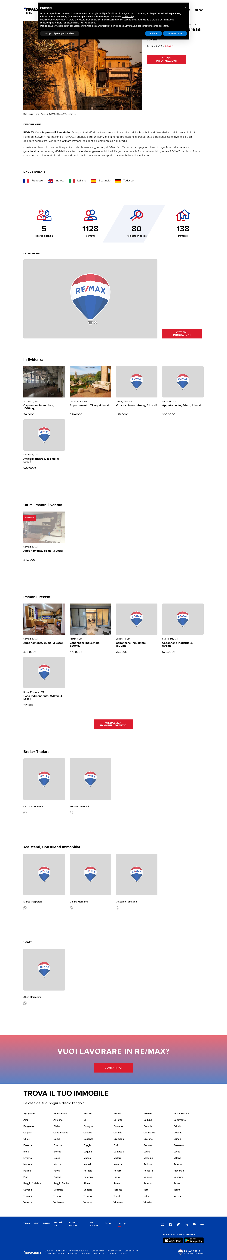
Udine (147, 1196)
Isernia (57, 1152)
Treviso (87, 1196)
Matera (118, 1158)
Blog (108, 1223)
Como (56, 1139)
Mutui (46, 1223)
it (119, 1224)
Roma (117, 1183)
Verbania (58, 1202)
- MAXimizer (98, 1254)
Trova (37, 114)
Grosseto (179, 1145)
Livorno (27, 1158)
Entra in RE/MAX (74, 1224)
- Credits (122, 1254)
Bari (85, 1120)
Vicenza (118, 1202)
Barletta (118, 1120)
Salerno (148, 1183)
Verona (87, 1202)
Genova (148, 1145)
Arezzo (148, 1113)
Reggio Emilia (61, 1183)
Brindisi (178, 1126)
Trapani (27, 1196)
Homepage (28, 114)
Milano (177, 1158)
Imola (26, 1152)
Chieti (26, 1139)
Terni (146, 1190)
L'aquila (87, 1152)
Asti (25, 1120)
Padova (148, 1164)
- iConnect (84, 1254)
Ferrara (27, 1145)
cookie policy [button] (128, 16)
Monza (57, 1164)
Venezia (28, 1202)
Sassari (178, 1183)
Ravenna (179, 1177)
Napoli (87, 1164)
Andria (117, 1113)
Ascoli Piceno (181, 1113)
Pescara (148, 1171)
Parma (27, 1171)
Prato (117, 1177)
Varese (178, 1196)
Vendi (37, 1223)
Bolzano (118, 1126)
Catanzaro (149, 1133)
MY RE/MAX (94, 1224)
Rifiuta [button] (153, 33)
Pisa (25, 1177)
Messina (148, 1158)
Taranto (118, 1190)
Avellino (58, 1120)
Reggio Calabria (32, 1183)
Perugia (87, 1171)
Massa (87, 1158)
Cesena (178, 1133)
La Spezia (119, 1152)
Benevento (180, 1120)
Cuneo (177, 1139)
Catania (118, 1133)
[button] (185, 7)
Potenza (88, 1177)
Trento (57, 1196)
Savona (27, 1190)
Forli (116, 1145)
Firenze (57, 1145)
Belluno (148, 1120)
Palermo (178, 1164)
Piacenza (179, 1171)
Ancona (87, 1113)
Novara (118, 1164)
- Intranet (110, 1254)
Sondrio (87, 1190)
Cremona (119, 1139)
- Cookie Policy (129, 1251)
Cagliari (27, 1133)
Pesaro (118, 1171)
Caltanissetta (60, 1133)
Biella (56, 1126)
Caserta (87, 1133)
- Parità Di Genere (54, 1254)
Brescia (148, 1126)
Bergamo (28, 1126)
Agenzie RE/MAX (48, 114)
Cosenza (88, 1139)
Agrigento (29, 1113)
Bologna (88, 1126)
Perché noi (57, 1224)
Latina (147, 1152)
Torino (177, 1190)
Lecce (177, 1152)
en (125, 1224)
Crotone (148, 1139)
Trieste (117, 1196)
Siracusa (58, 1190)
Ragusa (148, 1177)
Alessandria (60, 1113)
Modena (28, 1164)
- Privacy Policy (112, 1251)
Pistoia (57, 1177)
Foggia (87, 1145)
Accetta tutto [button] (175, 33)
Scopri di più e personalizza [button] (59, 33)
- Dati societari (96, 1251)
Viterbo (148, 1202)
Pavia (56, 1171)
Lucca (56, 1158)
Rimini (86, 1183)
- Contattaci (71, 1254)
